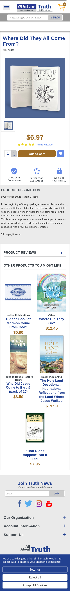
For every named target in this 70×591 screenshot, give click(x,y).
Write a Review (45, 145)
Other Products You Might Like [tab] (33, 265)
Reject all (35, 577)
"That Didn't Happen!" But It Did (35, 455)
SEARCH (55, 17)
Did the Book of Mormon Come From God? (18, 323)
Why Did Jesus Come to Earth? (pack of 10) (18, 387)
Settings (35, 569)
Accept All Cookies (35, 585)
